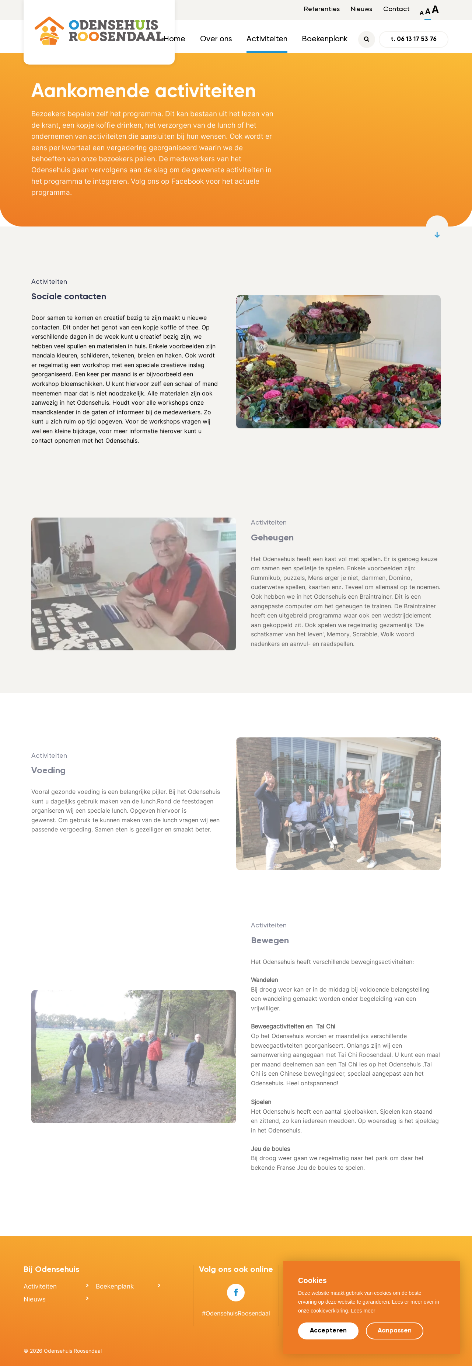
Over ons (216, 39)
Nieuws (361, 9)
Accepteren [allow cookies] (328, 1331)
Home (174, 39)
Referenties (322, 9)
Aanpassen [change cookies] (395, 1331)
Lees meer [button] (363, 1311)
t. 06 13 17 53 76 (414, 39)
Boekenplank (324, 39)
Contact (396, 9)
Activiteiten (267, 39)
